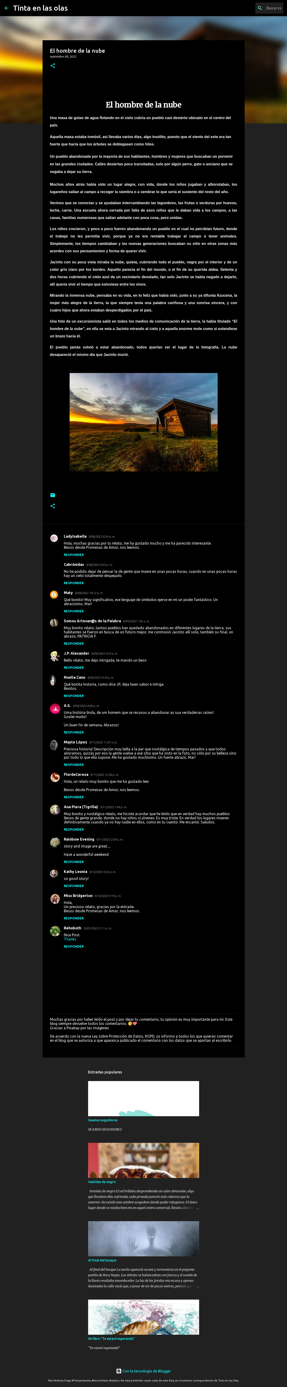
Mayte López (75, 742)
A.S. (67, 705)
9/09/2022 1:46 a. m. (136, 621)
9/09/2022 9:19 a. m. (100, 677)
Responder (74, 555)
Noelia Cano (74, 677)
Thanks (70, 939)
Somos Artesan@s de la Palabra (92, 621)
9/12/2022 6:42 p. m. (102, 871)
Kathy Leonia (75, 871)
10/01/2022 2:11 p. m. (97, 928)
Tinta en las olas (40, 8)
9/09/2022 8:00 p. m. (86, 705)
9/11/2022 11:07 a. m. (103, 742)
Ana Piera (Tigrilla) (81, 807)
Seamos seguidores (102, 1120)
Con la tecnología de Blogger (143, 1371)
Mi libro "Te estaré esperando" (111, 1339)
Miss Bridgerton (78, 896)
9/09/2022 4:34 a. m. (104, 653)
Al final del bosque (102, 1260)
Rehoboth (72, 928)
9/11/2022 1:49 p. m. (113, 807)
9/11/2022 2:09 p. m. (109, 839)
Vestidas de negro (102, 1182)
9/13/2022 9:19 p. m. (107, 895)
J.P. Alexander (76, 653)
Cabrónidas (74, 564)
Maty (68, 593)
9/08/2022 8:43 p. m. (99, 564)
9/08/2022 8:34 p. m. (101, 536)
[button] (53, 66)
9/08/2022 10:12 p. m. (89, 593)
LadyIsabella (75, 536)
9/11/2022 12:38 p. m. (104, 774)
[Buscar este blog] (259, 8)
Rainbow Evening (79, 839)
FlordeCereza (76, 774)
